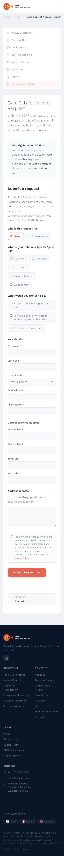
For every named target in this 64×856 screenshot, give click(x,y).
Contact (39, 717)
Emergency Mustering (15, 695)
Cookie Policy (11, 744)
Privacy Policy (22, 558)
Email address (16, 390)
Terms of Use (10, 739)
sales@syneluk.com (19, 777)
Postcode (13, 473)
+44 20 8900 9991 (18, 772)
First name (14, 346)
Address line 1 (15, 429)
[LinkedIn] (6, 658)
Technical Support (45, 680)
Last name (14, 361)
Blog (37, 706)
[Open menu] (57, 6)
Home (6, 17)
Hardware (40, 700)
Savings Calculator (13, 706)
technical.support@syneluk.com (27, 215)
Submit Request (27, 572)
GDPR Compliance (13, 750)
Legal (18, 17)
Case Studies (42, 695)
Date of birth (15, 375)
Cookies (26, 849)
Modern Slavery (12, 755)
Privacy (7, 733)
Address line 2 (15, 444)
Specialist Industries (14, 700)
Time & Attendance (14, 674)
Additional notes (18, 491)
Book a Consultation (46, 711)
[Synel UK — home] (17, 6)
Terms (17, 849)
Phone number (16, 404)
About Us (40, 674)
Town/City (13, 458)
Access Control (12, 680)
